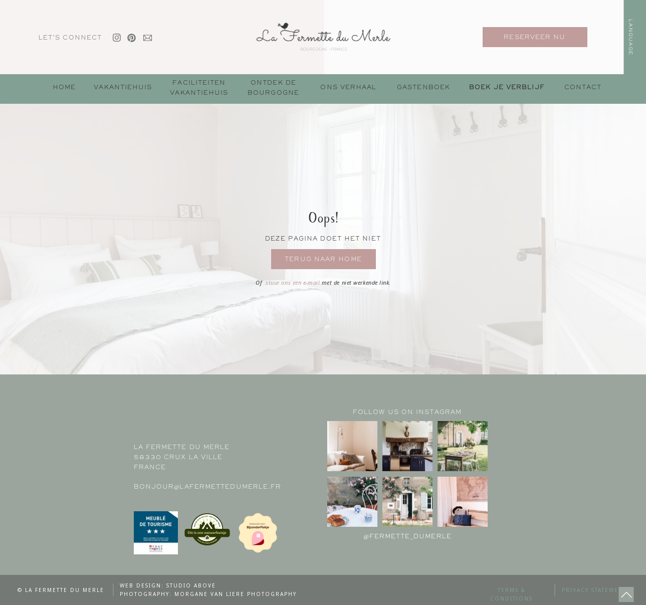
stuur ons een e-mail (294, 282)
